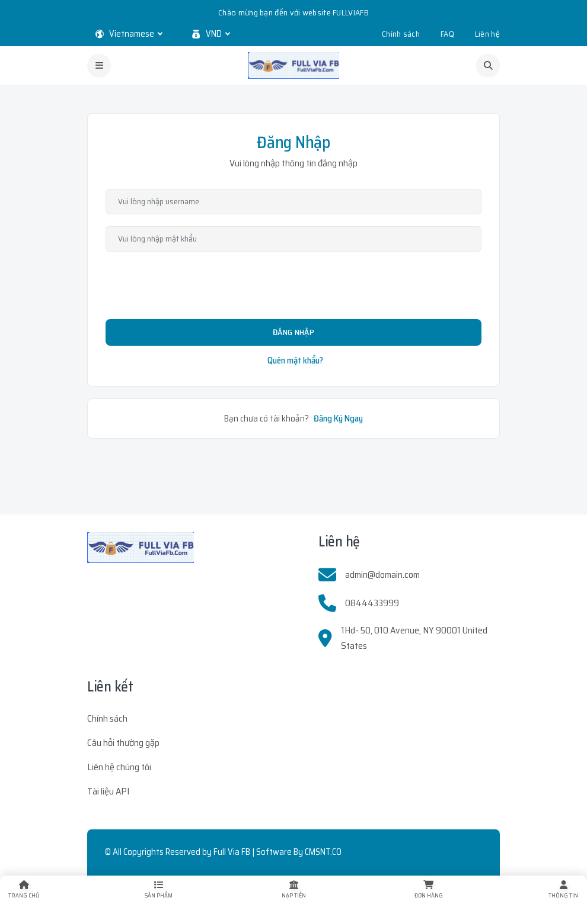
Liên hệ (487, 33)
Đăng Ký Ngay (338, 418)
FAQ (447, 33)
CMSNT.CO (323, 852)
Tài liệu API (108, 791)
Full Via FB (231, 852)
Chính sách (401, 33)
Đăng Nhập (293, 332)
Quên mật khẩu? (295, 360)
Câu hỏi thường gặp (123, 742)
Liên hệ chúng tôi (119, 767)
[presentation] (293, 286)
